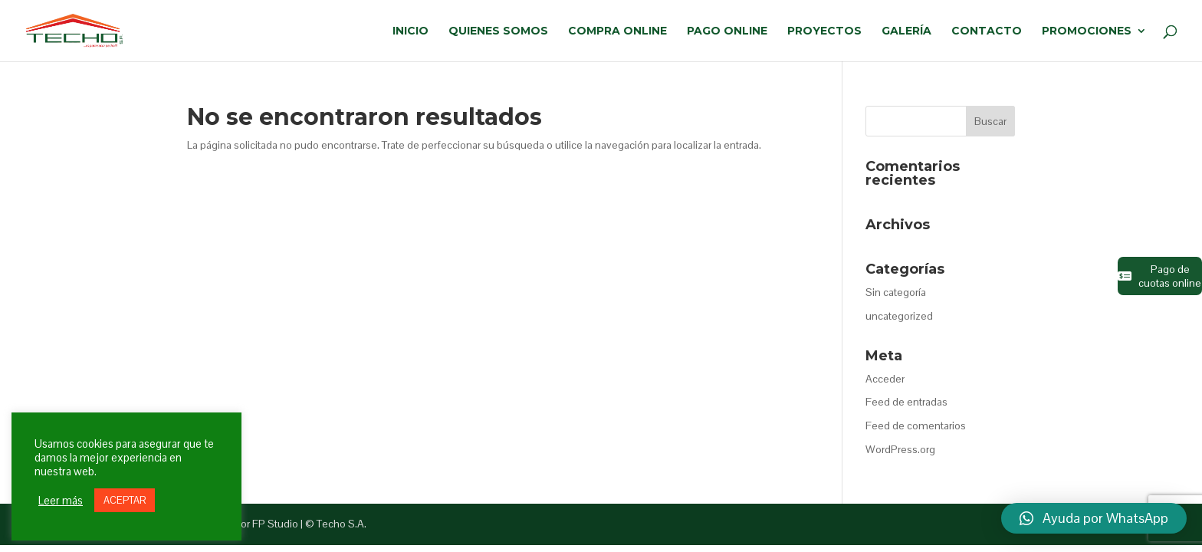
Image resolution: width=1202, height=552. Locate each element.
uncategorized (899, 316)
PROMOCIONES (1086, 31)
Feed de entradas (906, 402)
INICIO (410, 31)
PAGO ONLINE (727, 31)
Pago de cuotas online (1159, 276)
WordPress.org (900, 449)
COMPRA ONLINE (617, 31)
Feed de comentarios (915, 425)
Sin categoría (895, 292)
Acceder (885, 379)
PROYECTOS (824, 31)
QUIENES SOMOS (498, 31)
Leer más (60, 501)
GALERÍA (906, 31)
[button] (1094, 518)
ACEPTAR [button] (124, 500)
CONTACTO (986, 31)
